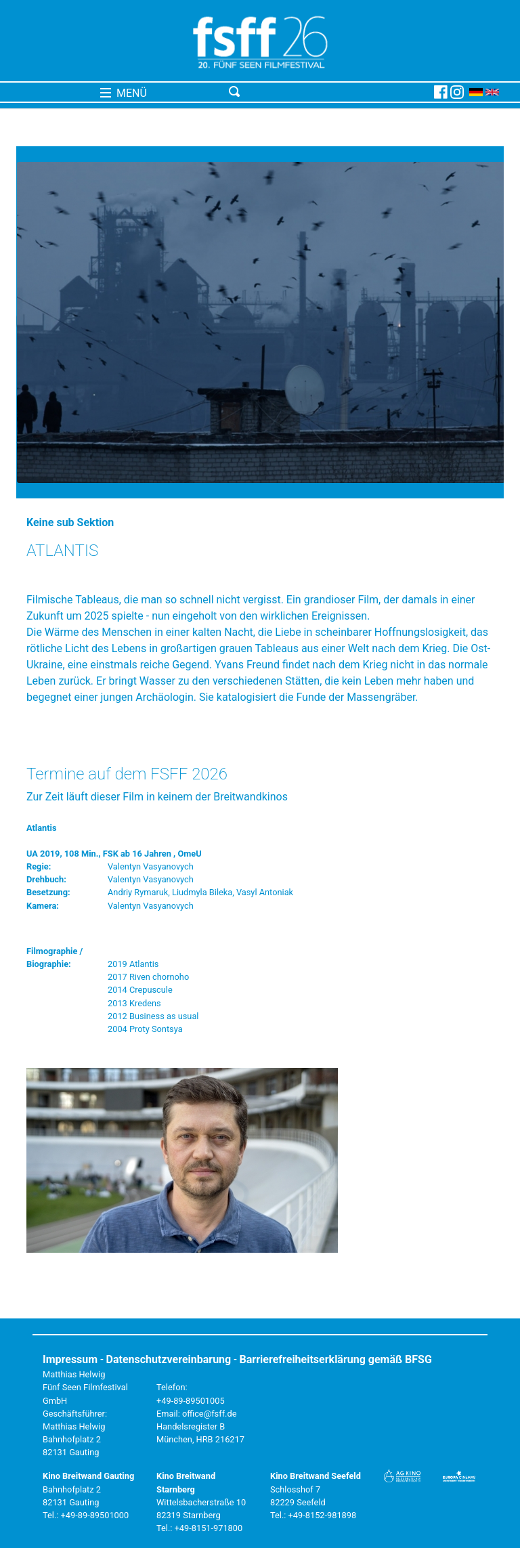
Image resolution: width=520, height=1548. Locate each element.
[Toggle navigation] (328, 92)
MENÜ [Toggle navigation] (123, 93)
